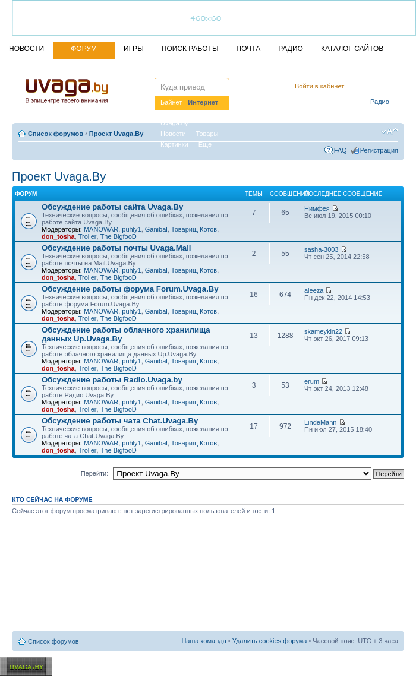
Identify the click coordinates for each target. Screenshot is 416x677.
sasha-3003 (321, 249)
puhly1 (131, 229)
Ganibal (156, 229)
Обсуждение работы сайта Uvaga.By (112, 207)
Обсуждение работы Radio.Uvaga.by (112, 379)
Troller (87, 236)
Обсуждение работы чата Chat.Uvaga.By (120, 420)
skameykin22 (323, 331)
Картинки (174, 144)
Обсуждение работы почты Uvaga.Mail (116, 247)
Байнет (171, 102)
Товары (207, 133)
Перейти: (95, 473)
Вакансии (206, 112)
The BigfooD (118, 236)
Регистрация (379, 150)
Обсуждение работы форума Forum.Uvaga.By (130, 288)
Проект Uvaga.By (116, 133)
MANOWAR (101, 229)
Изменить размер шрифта (389, 131)
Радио (379, 101)
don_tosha (58, 236)
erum (311, 381)
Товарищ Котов (194, 229)
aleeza (313, 290)
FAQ (340, 150)
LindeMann (320, 422)
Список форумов (55, 133)
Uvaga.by (174, 122)
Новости (173, 133)
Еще (205, 144)
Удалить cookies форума (269, 640)
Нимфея (317, 208)
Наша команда (203, 640)
